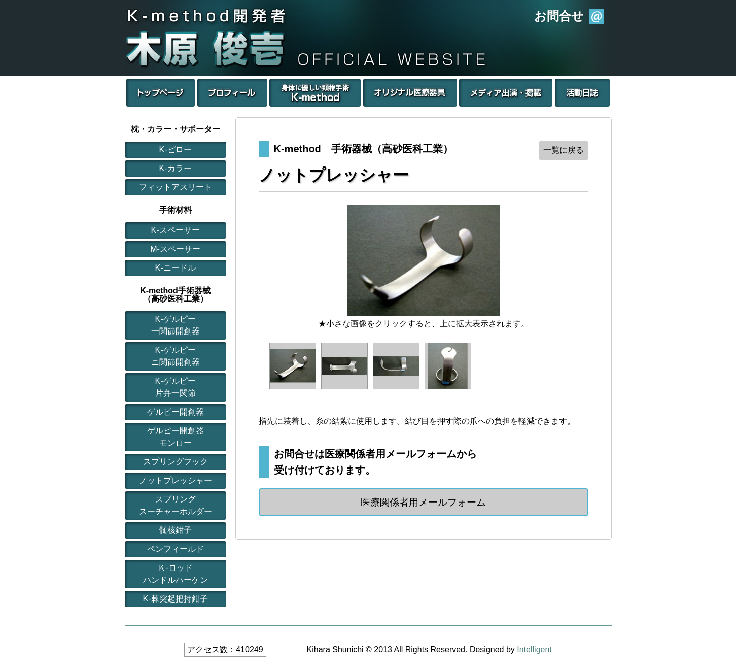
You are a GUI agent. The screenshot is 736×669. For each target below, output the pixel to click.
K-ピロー (175, 149)
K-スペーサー (175, 230)
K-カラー (175, 168)
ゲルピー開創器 (175, 412)
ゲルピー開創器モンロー (175, 436)
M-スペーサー (175, 249)
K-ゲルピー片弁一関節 (175, 387)
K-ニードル (175, 267)
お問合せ (559, 16)
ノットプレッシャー (175, 480)
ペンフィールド (175, 549)
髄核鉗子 (175, 530)
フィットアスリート (175, 187)
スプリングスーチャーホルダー (175, 505)
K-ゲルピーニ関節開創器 (175, 356)
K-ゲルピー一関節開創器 (175, 325)
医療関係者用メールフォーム (423, 502)
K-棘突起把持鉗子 (175, 598)
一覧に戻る (563, 150)
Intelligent (534, 649)
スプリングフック (175, 461)
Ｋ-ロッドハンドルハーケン (175, 573)
